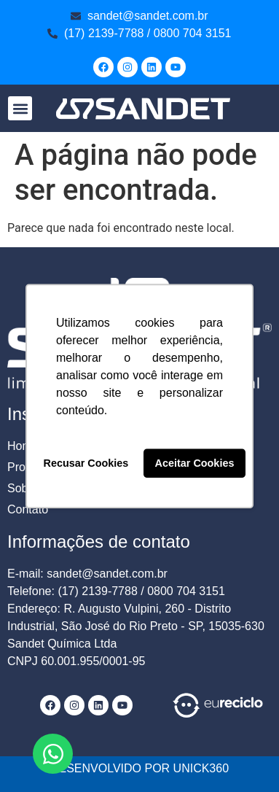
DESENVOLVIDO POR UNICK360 (139, 768)
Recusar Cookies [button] (86, 463)
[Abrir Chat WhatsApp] (53, 754)
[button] (20, 108)
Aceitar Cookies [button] (195, 463)
